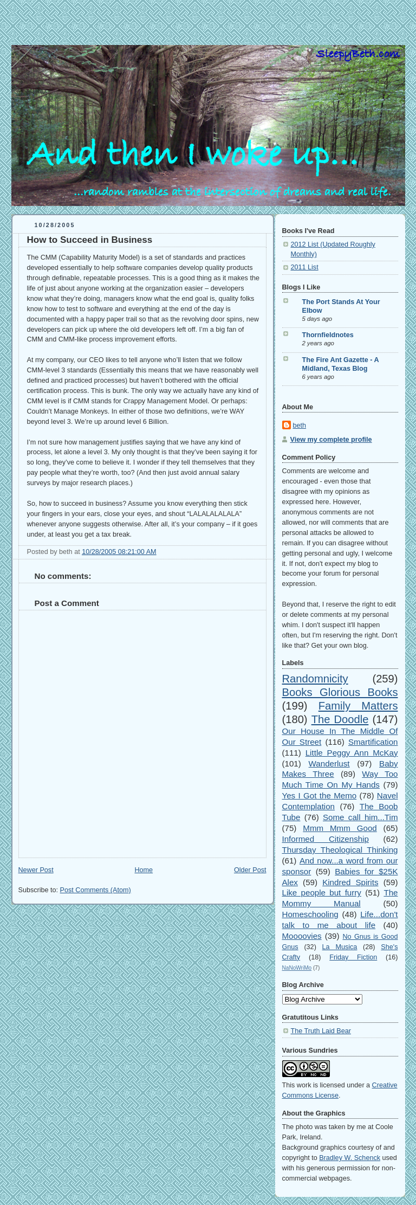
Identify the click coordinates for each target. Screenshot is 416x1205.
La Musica (340, 947)
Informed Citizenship (325, 838)
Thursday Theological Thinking (340, 849)
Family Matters (358, 706)
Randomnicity (315, 679)
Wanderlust (329, 763)
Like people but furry (321, 892)
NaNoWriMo (297, 968)
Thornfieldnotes (328, 335)
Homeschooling (310, 914)
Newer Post (36, 870)
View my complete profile (331, 439)
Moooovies (302, 935)
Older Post (250, 870)
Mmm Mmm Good (339, 828)
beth (300, 425)
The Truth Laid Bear (321, 1031)
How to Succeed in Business (90, 240)
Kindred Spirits (350, 882)
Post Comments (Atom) (95, 890)
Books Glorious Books (340, 692)
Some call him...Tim (360, 817)
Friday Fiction (353, 957)
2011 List (304, 267)
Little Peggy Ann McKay (352, 752)
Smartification (373, 741)
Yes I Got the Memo (319, 795)
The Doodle (340, 719)
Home (143, 870)
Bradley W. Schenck (349, 1158)
